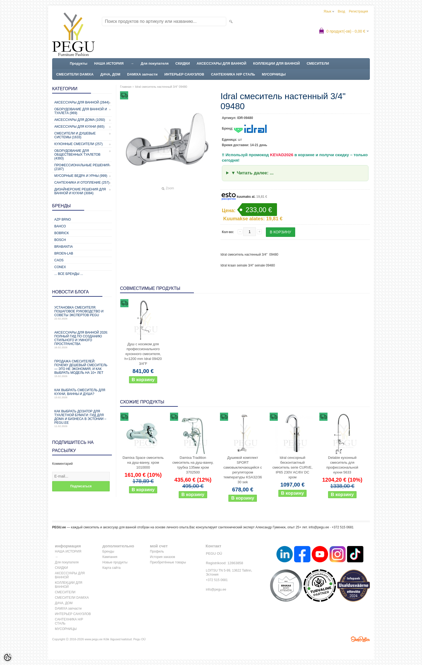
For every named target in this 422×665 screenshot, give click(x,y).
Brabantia (63, 247)
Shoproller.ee (360, 639)
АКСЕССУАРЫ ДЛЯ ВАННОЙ (221, 63)
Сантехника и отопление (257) (81, 182)
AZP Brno (62, 219)
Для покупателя (155, 63)
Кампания (109, 557)
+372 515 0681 (217, 580)
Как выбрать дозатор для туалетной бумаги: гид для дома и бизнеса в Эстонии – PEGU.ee (82, 418)
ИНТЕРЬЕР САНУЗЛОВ (184, 74)
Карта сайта (111, 568)
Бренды (108, 551)
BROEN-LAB (63, 253)
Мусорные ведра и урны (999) (80, 176)
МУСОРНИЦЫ (274, 74)
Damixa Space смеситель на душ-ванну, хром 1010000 (143, 462)
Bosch (60, 240)
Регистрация (358, 11)
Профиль (157, 551)
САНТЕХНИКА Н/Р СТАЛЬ (233, 74)
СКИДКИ (182, 63)
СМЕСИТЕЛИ (318, 63)
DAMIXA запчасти (142, 74)
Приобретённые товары (168, 562)
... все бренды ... (68, 274)
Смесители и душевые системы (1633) (75, 135)
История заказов (162, 557)
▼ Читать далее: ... (252, 172)
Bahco (60, 226)
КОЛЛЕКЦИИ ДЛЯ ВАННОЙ (276, 63)
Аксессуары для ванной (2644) (81, 102)
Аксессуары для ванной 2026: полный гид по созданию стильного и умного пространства (82, 340)
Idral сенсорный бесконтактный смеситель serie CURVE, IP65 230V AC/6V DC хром (292, 467)
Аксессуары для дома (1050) (79, 120)
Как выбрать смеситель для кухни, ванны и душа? (82, 393)
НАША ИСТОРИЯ (109, 63)
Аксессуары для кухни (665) (79, 126)
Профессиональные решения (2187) (81, 167)
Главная (125, 86)
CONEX (60, 267)
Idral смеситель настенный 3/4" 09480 (161, 86)
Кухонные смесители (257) (78, 144)
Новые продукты (114, 562)
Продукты (78, 63)
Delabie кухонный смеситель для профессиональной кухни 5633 (342, 465)
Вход (341, 11)
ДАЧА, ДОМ (110, 74)
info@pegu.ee (319, 527)
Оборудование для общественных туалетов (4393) (77, 154)
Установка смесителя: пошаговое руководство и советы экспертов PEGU (82, 313)
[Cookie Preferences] (7, 657)
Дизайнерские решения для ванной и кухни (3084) (80, 191)
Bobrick (61, 233)
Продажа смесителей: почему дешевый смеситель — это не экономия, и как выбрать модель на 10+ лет (82, 368)
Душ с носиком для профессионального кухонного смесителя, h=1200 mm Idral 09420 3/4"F (143, 354)
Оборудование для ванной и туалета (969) (80, 111)
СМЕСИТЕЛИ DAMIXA (74, 74)
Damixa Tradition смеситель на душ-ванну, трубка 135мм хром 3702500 (192, 465)
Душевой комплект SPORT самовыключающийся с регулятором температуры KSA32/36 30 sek (242, 470)
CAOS (59, 260)
